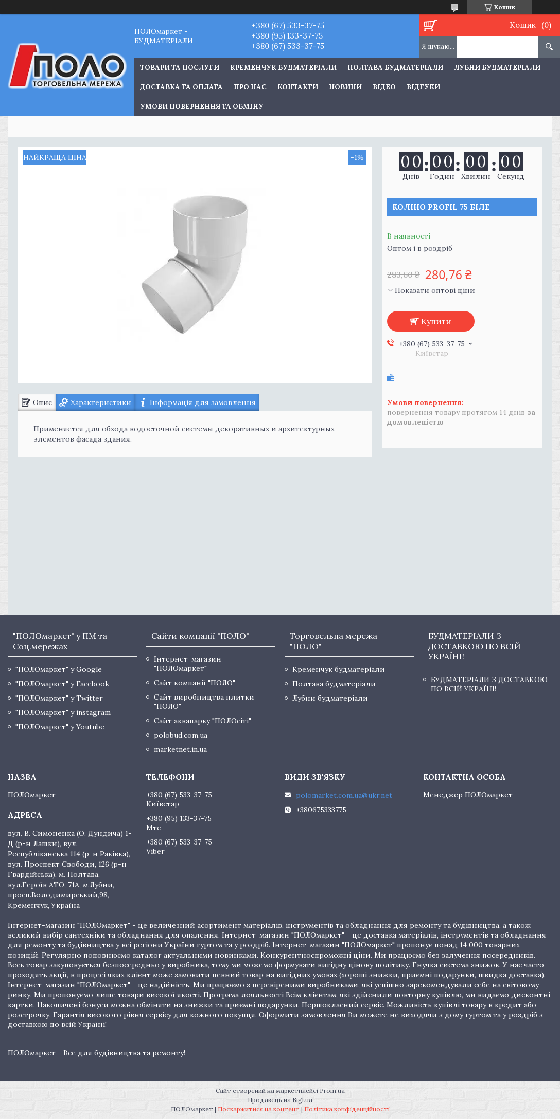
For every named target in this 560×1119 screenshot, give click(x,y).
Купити (436, 321)
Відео (384, 87)
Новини (345, 87)
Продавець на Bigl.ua (280, 1100)
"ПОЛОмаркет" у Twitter (59, 698)
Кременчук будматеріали (283, 67)
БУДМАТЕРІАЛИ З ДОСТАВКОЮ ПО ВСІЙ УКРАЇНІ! (489, 684)
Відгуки (423, 87)
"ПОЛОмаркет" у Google (58, 669)
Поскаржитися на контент (259, 1109)
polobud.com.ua (180, 735)
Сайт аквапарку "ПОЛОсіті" (202, 720)
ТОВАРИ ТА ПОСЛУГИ (179, 67)
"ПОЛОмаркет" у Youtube (59, 726)
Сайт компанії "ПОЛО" (194, 682)
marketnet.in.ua (180, 749)
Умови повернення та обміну (202, 106)
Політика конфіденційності (347, 1109)
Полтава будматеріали (395, 67)
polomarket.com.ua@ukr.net (344, 795)
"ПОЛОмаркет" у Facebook (62, 683)
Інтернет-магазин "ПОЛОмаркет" (187, 663)
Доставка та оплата (181, 87)
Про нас (250, 87)
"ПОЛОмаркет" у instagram (63, 712)
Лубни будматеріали (497, 67)
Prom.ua (332, 1090)
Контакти (297, 87)
